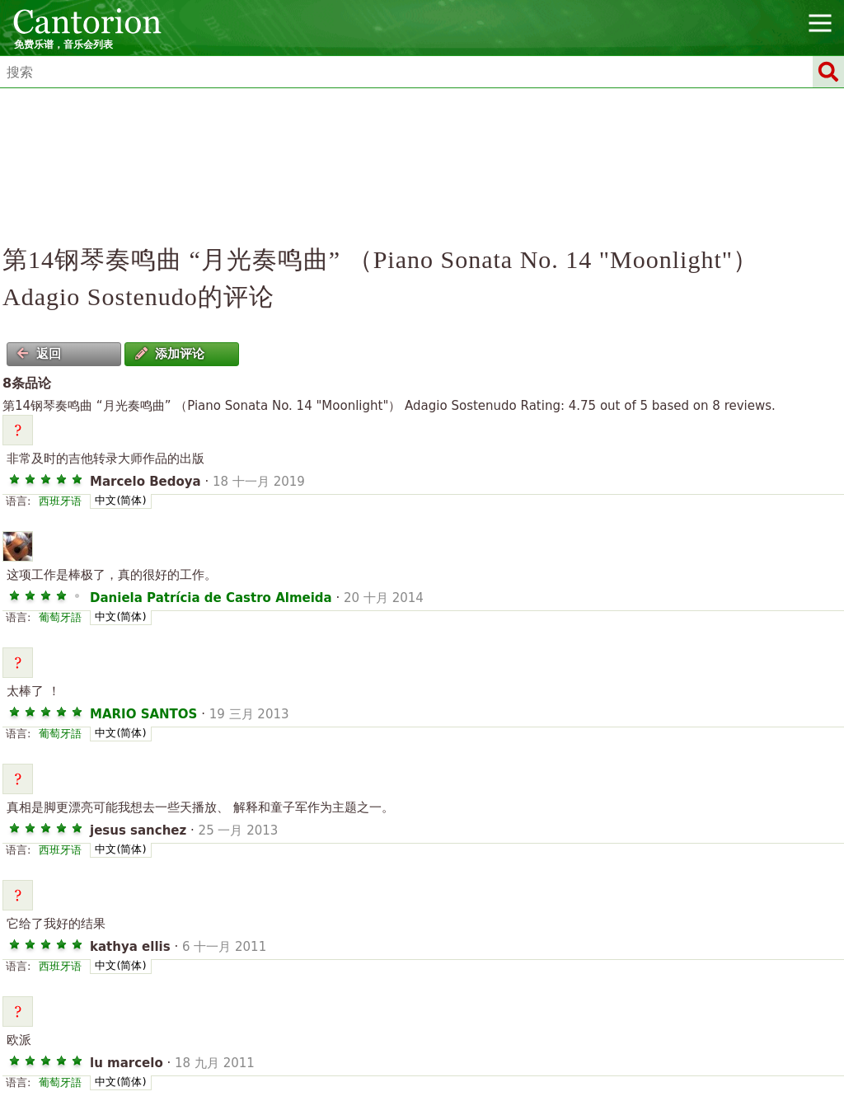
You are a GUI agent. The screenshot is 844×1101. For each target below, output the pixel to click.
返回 (38, 353)
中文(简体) (120, 500)
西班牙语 (60, 501)
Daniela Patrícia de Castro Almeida (211, 597)
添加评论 (169, 353)
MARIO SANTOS (143, 714)
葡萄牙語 (60, 617)
